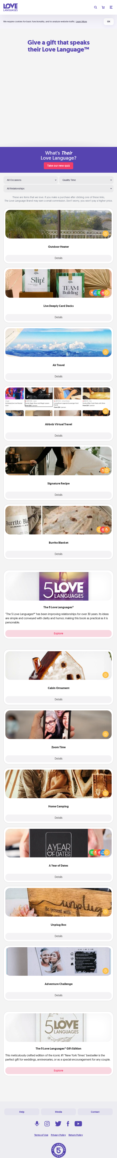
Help (21, 1111)
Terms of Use (41, 1135)
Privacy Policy (58, 1135)
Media (58, 1111)
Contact (95, 1111)
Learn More (81, 21)
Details (58, 258)
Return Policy (76, 1135)
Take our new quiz (58, 165)
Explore (58, 633)
